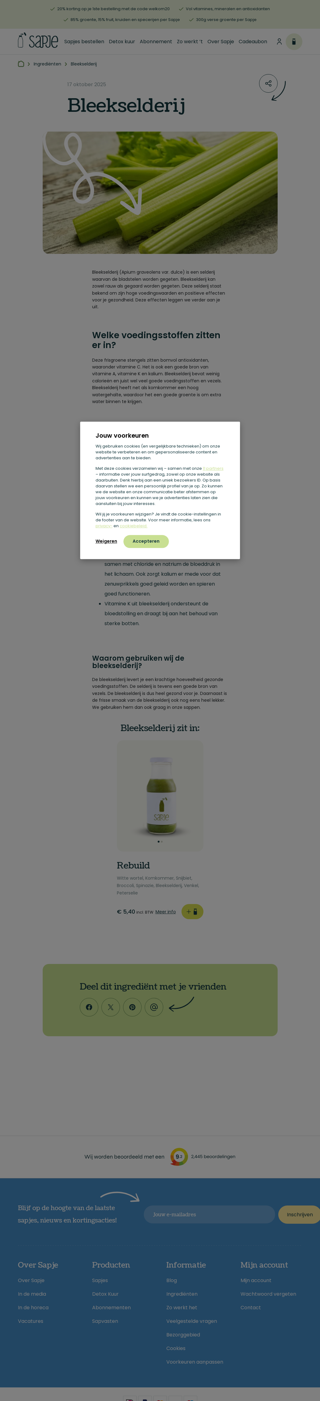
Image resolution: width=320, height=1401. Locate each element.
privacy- (104, 526)
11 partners (213, 468)
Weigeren (106, 541)
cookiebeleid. (133, 526)
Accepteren (146, 541)
